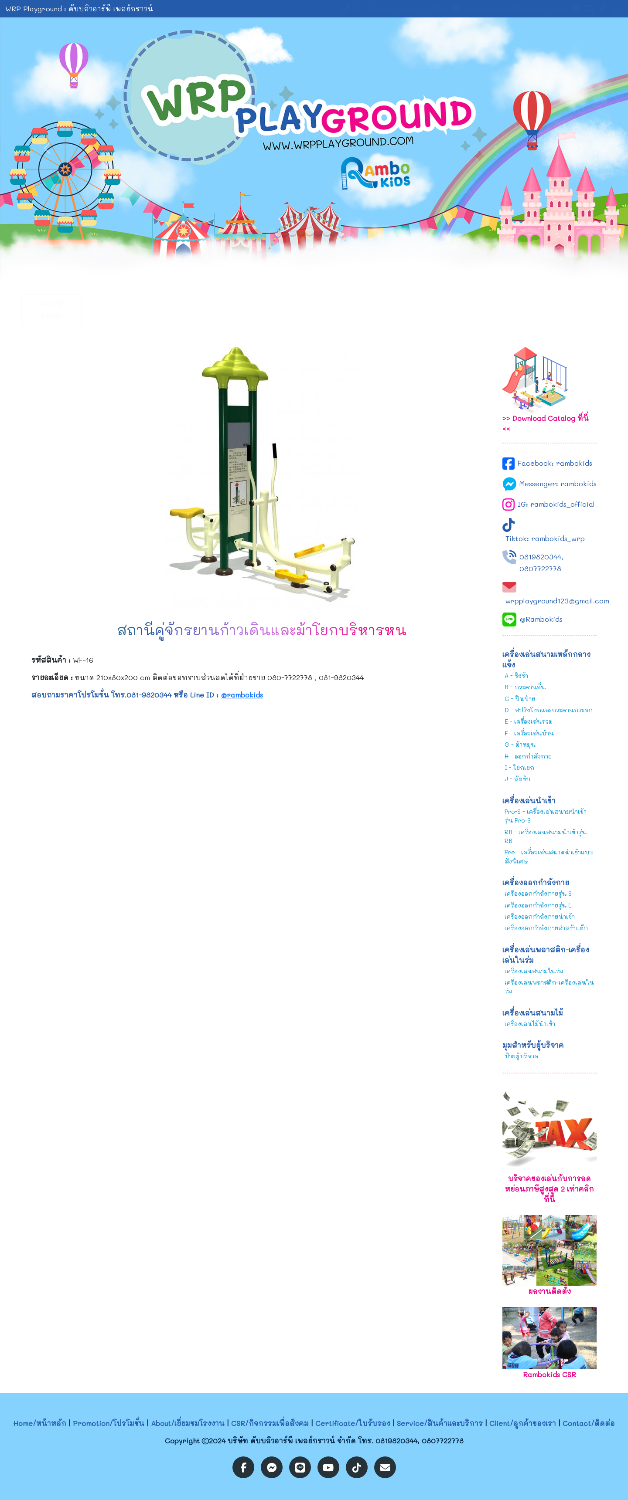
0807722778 (540, 568)
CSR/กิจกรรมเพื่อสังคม (270, 1423)
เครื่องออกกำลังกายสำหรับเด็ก (546, 927)
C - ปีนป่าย (520, 698)
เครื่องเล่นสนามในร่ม (534, 971)
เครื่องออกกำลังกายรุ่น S (538, 893)
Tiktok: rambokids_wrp (545, 538)
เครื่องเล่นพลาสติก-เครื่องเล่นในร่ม (549, 987)
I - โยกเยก (519, 767)
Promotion (117, 309)
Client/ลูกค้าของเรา (522, 1423)
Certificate (314, 309)
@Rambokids (541, 618)
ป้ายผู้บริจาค (521, 1056)
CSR (248, 309)
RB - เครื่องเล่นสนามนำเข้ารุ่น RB (546, 836)
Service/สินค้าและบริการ (440, 1423)
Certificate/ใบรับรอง (352, 1423)
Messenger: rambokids (558, 483)
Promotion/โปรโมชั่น (108, 1423)
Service (379, 309)
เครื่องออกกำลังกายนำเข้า (540, 916)
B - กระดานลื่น (525, 687)
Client (444, 309)
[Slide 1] (306, 267)
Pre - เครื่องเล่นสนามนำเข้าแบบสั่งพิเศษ (549, 856)
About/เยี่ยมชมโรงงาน (188, 1423)
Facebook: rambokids (555, 462)
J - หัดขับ (517, 778)
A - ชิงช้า (516, 675)
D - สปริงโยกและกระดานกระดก (549, 710)
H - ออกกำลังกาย (528, 756)
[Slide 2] (321, 267)
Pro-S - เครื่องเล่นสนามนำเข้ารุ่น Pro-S (546, 816)
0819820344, (541, 556)
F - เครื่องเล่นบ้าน (529, 733)
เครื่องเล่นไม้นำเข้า (530, 1023)
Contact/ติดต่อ (589, 1423)
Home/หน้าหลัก (39, 1423)
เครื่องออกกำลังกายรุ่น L (538, 905)
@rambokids (242, 694)
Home (52, 309)
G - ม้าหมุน (520, 744)
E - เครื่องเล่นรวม (529, 721)
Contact (510, 309)
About (183, 309)
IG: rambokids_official (556, 503)
